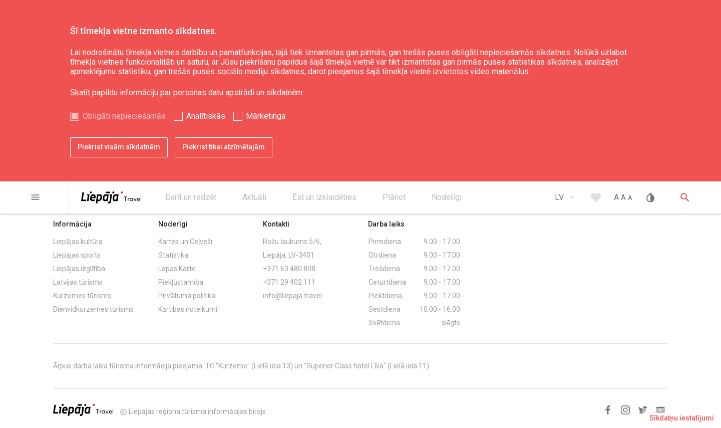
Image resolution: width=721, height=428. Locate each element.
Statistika (173, 255)
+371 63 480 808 (289, 269)
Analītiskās (205, 116)
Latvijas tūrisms (78, 282)
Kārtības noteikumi (187, 309)
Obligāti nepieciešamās (124, 116)
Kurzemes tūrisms (82, 296)
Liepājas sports (77, 255)
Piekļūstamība (180, 282)
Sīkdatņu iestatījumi (681, 418)
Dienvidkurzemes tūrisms (93, 309)
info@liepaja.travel (292, 296)
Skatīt (80, 92)
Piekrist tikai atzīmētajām (223, 147)
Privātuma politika (186, 296)
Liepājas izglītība (79, 269)
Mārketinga (265, 116)
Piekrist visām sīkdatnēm (119, 147)
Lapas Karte (177, 269)
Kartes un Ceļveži (185, 242)
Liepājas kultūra (78, 242)
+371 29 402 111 (289, 282)
